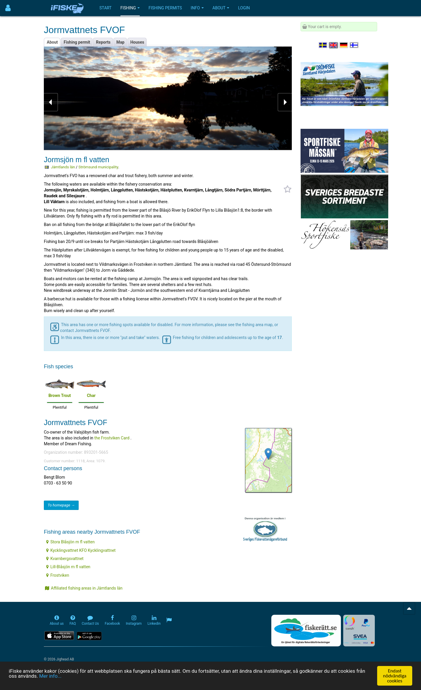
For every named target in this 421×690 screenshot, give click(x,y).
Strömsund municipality (98, 167)
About (221, 8)
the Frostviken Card (111, 438)
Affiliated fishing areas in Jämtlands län (83, 588)
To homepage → (61, 505)
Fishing (130, 8)
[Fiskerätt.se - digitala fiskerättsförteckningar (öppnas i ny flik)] (306, 630)
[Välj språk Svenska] (323, 45)
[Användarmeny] (8, 8)
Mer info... (50, 676)
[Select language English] (333, 45)
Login (244, 8)
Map (120, 42)
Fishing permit (77, 42)
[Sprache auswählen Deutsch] (344, 45)
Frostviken (57, 575)
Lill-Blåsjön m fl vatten (68, 566)
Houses (137, 42)
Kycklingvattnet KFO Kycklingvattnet (80, 550)
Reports (103, 42)
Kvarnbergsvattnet (64, 558)
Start (105, 8)
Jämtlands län (63, 167)
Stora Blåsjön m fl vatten (70, 542)
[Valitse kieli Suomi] (354, 45)
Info (197, 8)
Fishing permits (165, 8)
